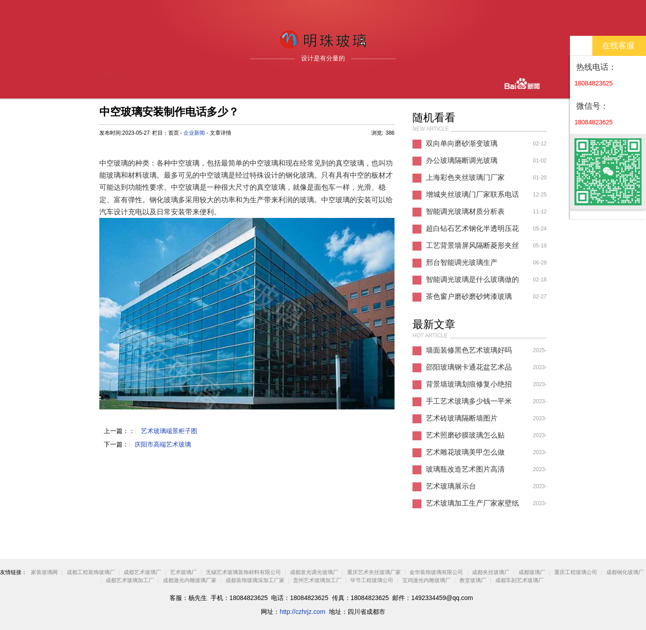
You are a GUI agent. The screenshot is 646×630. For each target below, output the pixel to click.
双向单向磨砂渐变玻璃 (461, 143)
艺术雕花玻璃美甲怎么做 (465, 452)
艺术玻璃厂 (183, 572)
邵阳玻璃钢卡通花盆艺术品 (469, 367)
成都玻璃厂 (531, 572)
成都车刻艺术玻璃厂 (519, 580)
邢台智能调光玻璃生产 (461, 262)
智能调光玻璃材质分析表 (465, 211)
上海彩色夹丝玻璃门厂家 (465, 177)
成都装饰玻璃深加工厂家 (255, 580)
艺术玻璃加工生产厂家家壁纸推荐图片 (472, 505)
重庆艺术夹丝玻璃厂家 (374, 572)
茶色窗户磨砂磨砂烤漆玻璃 (469, 296)
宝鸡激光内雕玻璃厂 (426, 580)
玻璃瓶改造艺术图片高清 (465, 469)
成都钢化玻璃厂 (625, 572)
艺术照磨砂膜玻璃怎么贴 (465, 435)
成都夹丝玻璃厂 (491, 572)
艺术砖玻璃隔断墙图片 (461, 418)
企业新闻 (194, 133)
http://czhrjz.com (302, 611)
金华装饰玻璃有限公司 (436, 572)
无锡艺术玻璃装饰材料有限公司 (243, 572)
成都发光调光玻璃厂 (314, 572)
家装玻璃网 (44, 572)
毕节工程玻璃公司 (371, 580)
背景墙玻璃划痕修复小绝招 (469, 384)
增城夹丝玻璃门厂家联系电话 (472, 194)
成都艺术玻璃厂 (142, 572)
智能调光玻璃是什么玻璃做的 (472, 279)
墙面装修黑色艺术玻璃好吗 (469, 350)
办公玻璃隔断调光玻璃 (461, 160)
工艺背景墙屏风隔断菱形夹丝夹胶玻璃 (472, 248)
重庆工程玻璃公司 (575, 572)
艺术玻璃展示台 (451, 486)
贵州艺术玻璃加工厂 (317, 580)
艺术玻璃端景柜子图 (169, 430)
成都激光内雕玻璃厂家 (190, 580)
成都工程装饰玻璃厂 (91, 572)
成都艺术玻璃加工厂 (130, 580)
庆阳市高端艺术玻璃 (163, 444)
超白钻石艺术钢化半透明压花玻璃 (472, 231)
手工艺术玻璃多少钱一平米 (469, 401)
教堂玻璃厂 (472, 580)
